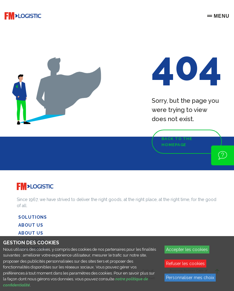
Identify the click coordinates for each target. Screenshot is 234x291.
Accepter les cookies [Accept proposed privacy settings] (187, 249)
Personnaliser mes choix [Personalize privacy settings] (190, 277)
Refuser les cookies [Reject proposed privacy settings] (185, 263)
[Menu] (218, 16)
